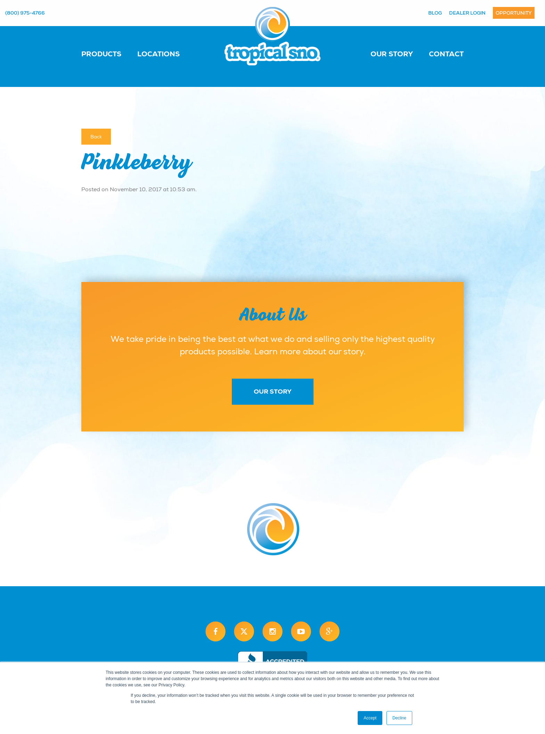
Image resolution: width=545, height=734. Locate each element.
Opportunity (514, 13)
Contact (446, 53)
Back (96, 137)
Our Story (392, 53)
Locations (158, 53)
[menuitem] (108, 53)
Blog (435, 13)
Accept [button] (370, 718)
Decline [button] (399, 718)
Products (101, 53)
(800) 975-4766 (25, 13)
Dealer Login (467, 13)
